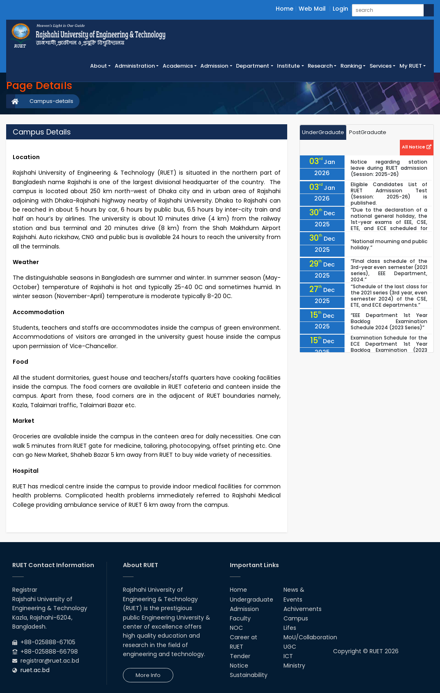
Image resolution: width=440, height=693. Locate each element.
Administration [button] (135, 66)
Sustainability (249, 675)
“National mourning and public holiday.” (389, 244)
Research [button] (320, 66)
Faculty (240, 618)
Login (340, 9)
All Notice (416, 147)
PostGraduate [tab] (367, 132)
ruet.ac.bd (35, 670)
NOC (236, 628)
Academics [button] (178, 66)
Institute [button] (288, 66)
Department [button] (252, 66)
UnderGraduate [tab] (323, 132)
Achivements (303, 609)
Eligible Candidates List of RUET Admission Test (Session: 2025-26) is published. (389, 193)
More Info (148, 675)
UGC (290, 647)
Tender (240, 656)
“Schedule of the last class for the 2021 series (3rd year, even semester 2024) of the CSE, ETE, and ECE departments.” (389, 295)
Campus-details (51, 101)
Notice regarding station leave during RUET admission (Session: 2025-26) (389, 168)
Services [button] (381, 66)
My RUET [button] (410, 66)
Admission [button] (214, 66)
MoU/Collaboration (310, 637)
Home (284, 9)
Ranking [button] (351, 66)
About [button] (98, 66)
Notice (239, 665)
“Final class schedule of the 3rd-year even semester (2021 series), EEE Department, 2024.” (389, 270)
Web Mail (312, 9)
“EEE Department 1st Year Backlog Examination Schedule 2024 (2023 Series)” (389, 321)
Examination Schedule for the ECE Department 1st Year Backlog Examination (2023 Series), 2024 (389, 347)
